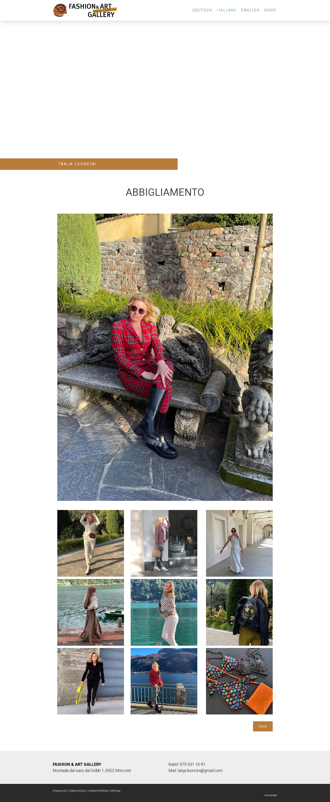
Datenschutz (77, 790)
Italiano (226, 10)
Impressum (60, 790)
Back (263, 726)
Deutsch (202, 10)
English (250, 10)
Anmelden (270, 795)
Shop (270, 10)
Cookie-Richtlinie (98, 790)
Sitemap (115, 790)
